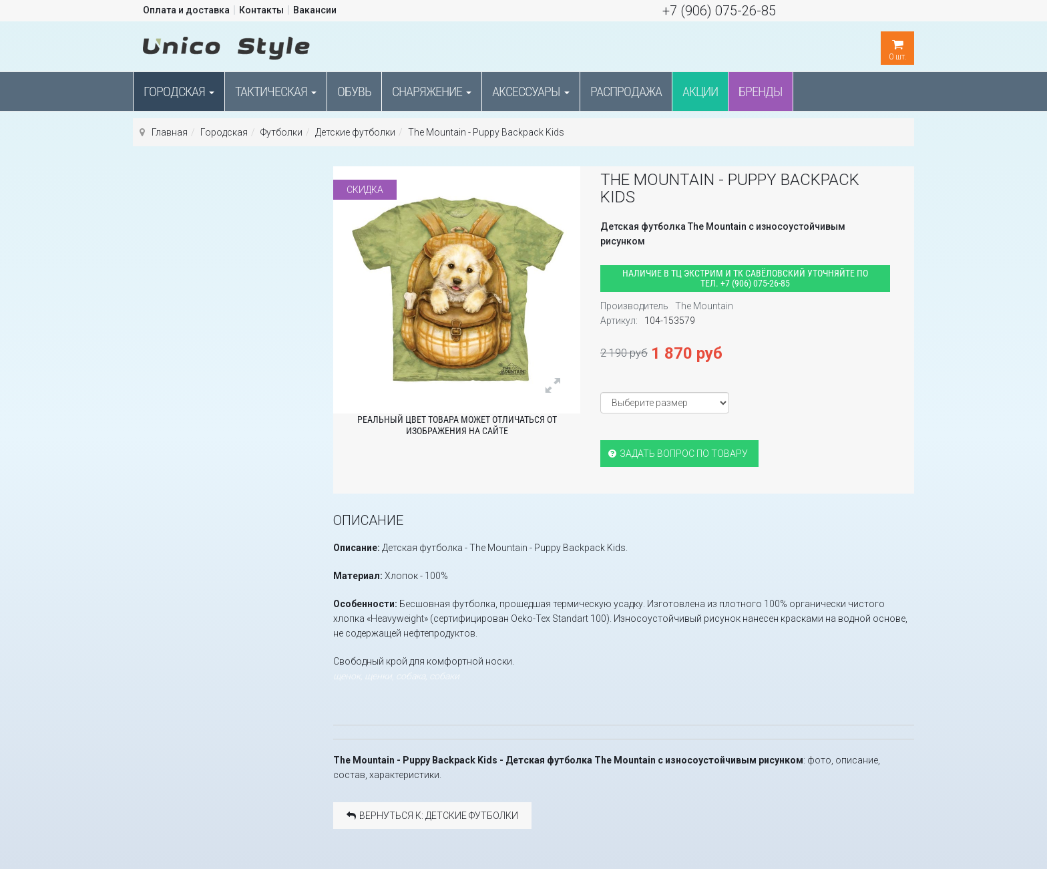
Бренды (761, 91)
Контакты (261, 10)
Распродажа (626, 91)
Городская (179, 91)
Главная (170, 132)
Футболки (281, 132)
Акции (700, 91)
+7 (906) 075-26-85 (719, 11)
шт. (897, 46)
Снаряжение (431, 91)
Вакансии (315, 10)
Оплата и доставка (186, 10)
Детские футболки (355, 132)
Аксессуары (531, 91)
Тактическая (276, 91)
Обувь (354, 91)
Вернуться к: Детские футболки (432, 815)
